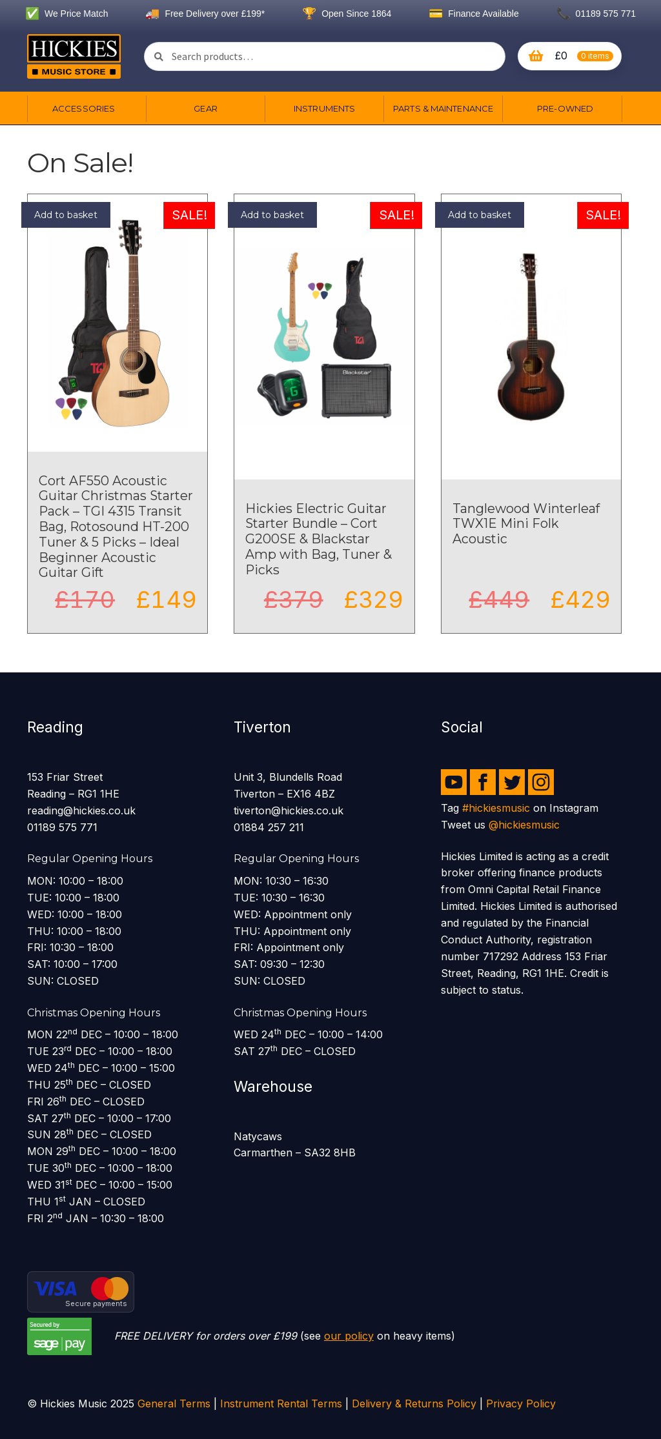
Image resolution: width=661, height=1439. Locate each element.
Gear (205, 108)
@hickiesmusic (524, 824)
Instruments (324, 108)
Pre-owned (565, 108)
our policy (349, 1335)
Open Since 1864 (346, 13)
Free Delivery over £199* (205, 13)
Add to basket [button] (65, 215)
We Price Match (66, 13)
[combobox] (324, 56)
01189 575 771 (596, 13)
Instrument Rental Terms (281, 1403)
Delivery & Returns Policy (414, 1403)
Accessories (83, 108)
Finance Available (473, 13)
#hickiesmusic (496, 807)
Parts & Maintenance (443, 108)
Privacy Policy (521, 1403)
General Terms (173, 1403)
